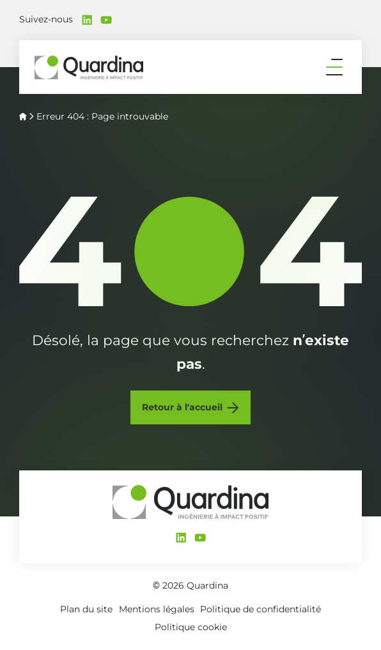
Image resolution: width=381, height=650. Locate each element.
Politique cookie (191, 627)
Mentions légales (156, 609)
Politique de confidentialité (260, 609)
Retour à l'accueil (182, 407)
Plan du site (86, 609)
